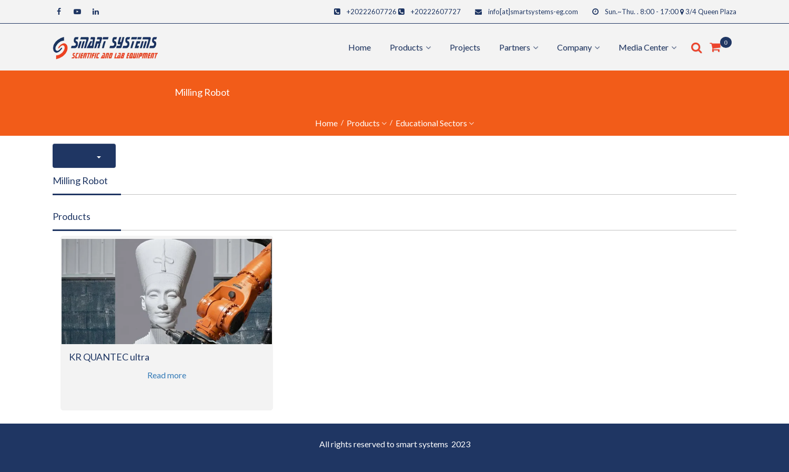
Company (574, 47)
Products (363, 123)
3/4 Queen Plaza (710, 11)
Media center (644, 47)
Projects (465, 47)
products (406, 47)
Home (359, 47)
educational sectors (431, 123)
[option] (167, 330)
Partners (514, 47)
